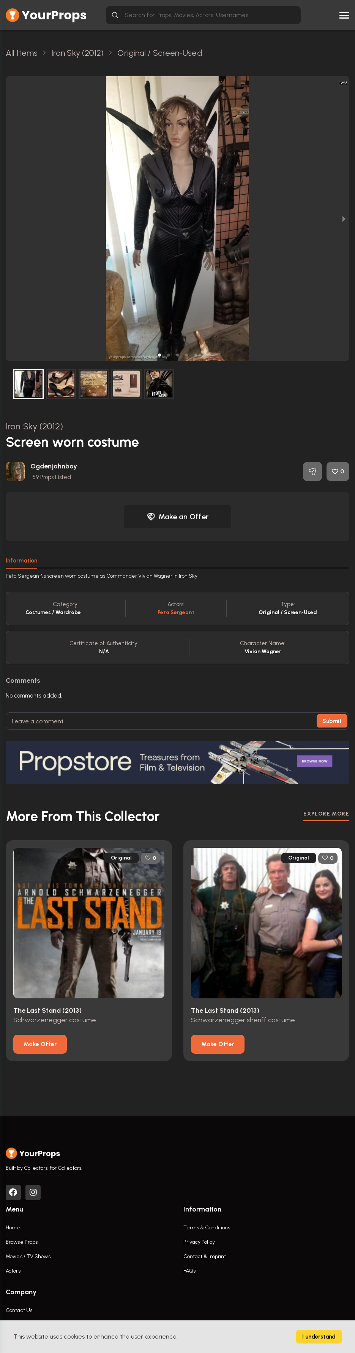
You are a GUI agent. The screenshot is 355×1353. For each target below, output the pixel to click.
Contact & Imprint (204, 1256)
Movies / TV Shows (28, 1256)
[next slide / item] (344, 218)
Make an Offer (178, 516)
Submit (332, 721)
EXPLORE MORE (326, 814)
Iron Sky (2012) (34, 426)
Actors (13, 1271)
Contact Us (19, 1310)
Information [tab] (21, 560)
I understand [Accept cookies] (319, 1336)
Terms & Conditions (206, 1227)
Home (13, 1227)
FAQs (189, 1271)
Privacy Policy (199, 1242)
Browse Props (22, 1242)
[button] (159, 355)
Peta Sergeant (176, 612)
